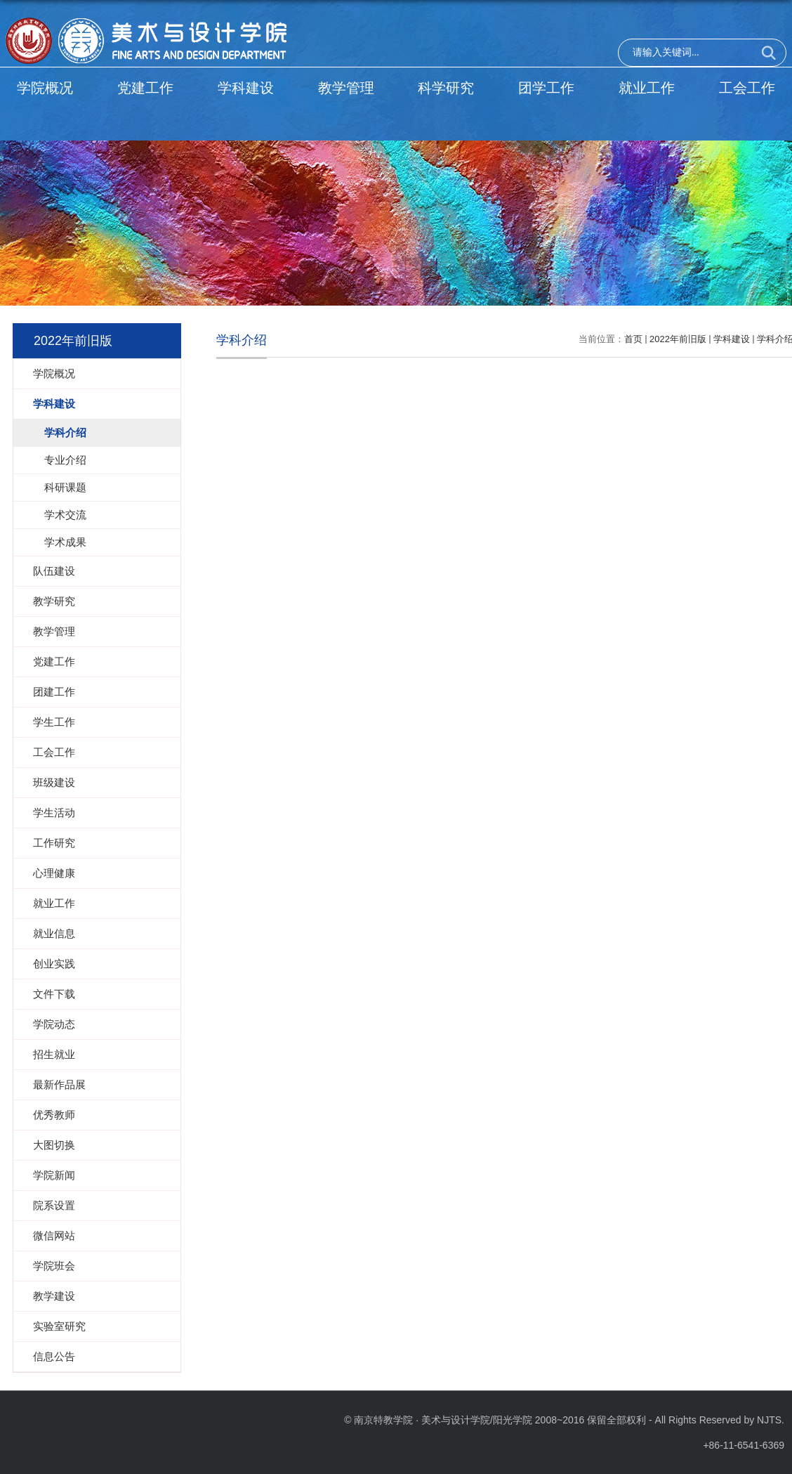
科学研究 (446, 88)
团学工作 (546, 88)
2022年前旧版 (677, 339)
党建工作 (145, 88)
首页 (633, 339)
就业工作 (647, 88)
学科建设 (246, 88)
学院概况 (45, 88)
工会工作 (747, 88)
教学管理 (346, 88)
